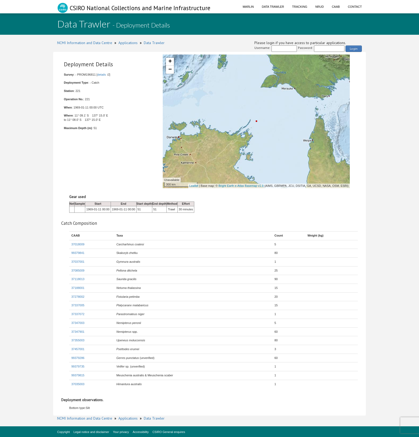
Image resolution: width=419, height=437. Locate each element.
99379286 (77, 357)
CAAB (336, 6)
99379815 (77, 375)
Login (354, 49)
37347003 (77, 322)
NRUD (319, 6)
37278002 (77, 296)
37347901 (77, 331)
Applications (128, 42)
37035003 (77, 384)
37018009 (77, 244)
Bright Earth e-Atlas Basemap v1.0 (241, 185)
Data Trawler (273, 6)
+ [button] (170, 62)
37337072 (77, 314)
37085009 (77, 270)
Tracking (299, 6)
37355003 (77, 340)
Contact (355, 6)
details (101, 74)
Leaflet (193, 185)
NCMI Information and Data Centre (84, 42)
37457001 (77, 349)
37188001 (77, 287)
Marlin (248, 6)
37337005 (77, 305)
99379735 (77, 366)
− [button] (170, 70)
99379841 (77, 252)
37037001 (77, 261)
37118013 (77, 279)
